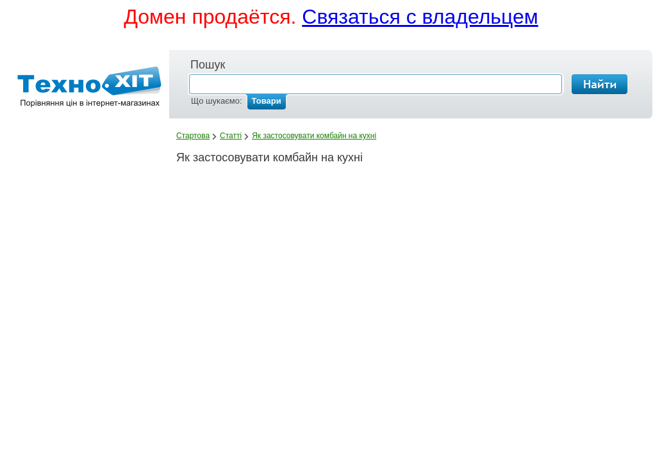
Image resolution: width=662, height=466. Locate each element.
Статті (231, 135)
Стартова (193, 135)
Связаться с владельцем (420, 16)
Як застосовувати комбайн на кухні (314, 135)
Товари (266, 101)
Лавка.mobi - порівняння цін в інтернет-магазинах (85, 89)
